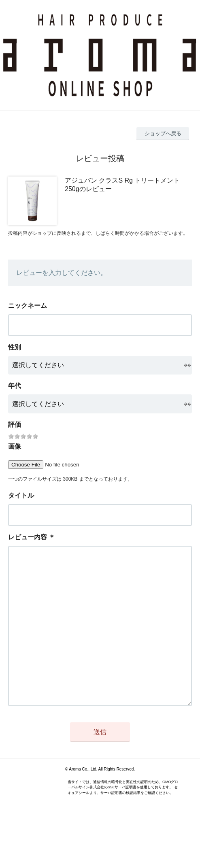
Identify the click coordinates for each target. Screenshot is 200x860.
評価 (14, 424)
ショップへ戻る (163, 133)
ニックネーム (27, 305)
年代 (14, 385)
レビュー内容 (27, 537)
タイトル (21, 495)
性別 (14, 347)
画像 (14, 446)
